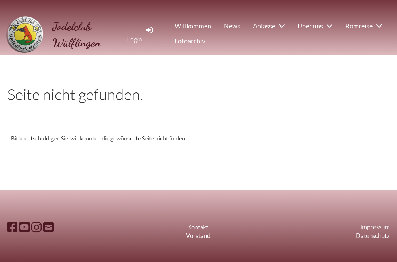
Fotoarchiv (190, 41)
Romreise (363, 26)
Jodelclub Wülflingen (76, 34)
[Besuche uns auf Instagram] (36, 227)
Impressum (375, 227)
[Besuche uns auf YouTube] (24, 227)
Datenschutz (373, 235)
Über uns (314, 26)
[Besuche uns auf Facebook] (12, 227)
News (232, 26)
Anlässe (269, 26)
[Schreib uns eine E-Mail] (48, 227)
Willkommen (193, 26)
